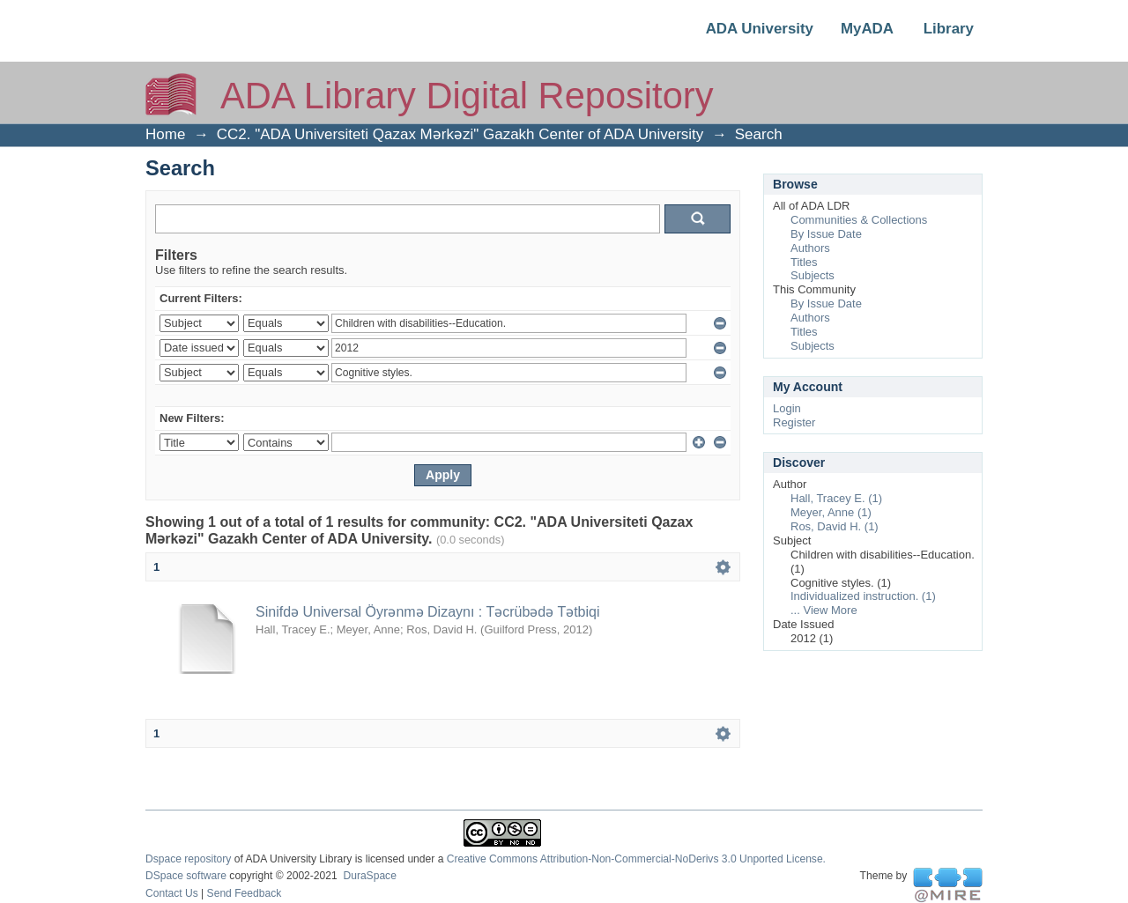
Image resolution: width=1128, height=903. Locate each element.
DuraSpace (369, 876)
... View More (823, 610)
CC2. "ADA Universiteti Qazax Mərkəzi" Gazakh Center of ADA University (460, 134)
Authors (810, 248)
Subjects (812, 275)
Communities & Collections (858, 219)
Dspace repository (188, 859)
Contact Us (171, 893)
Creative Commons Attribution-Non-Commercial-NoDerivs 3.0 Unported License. (636, 859)
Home (165, 134)
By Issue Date (826, 234)
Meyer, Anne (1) (831, 512)
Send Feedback (244, 893)
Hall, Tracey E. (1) (836, 498)
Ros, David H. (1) (834, 526)
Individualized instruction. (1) (863, 596)
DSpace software (185, 876)
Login (787, 408)
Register (794, 422)
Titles (804, 262)
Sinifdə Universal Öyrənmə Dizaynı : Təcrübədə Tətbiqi (428, 611)
